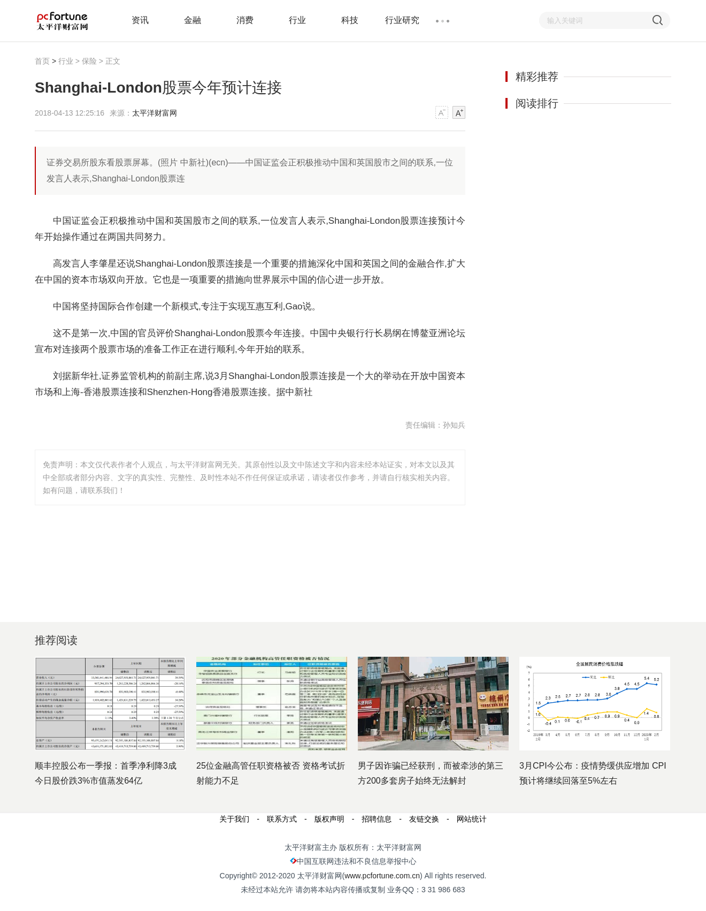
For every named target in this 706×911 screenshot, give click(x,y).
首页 (42, 61)
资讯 (140, 20)
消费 (245, 20)
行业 (297, 20)
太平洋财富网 (154, 113)
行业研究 (402, 20)
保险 (89, 61)
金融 (192, 20)
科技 (349, 20)
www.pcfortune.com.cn (382, 875)
